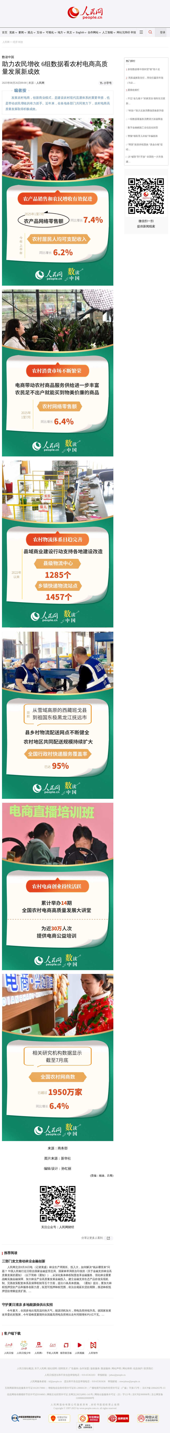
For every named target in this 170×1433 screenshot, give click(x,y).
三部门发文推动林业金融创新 (23, 1261)
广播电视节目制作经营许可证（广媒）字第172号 (114, 1388)
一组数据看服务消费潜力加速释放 (145, 119)
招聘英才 (63, 1368)
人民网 (5, 42)
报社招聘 (52, 1368)
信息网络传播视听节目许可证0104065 (26, 1394)
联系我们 (148, 1368)
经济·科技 (18, 42)
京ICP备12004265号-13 (153, 1388)
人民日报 (9, 1346)
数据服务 (105, 1368)
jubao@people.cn (117, 1375)
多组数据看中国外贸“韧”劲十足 (144, 69)
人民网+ (39, 1346)
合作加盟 (84, 1368)
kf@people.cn (55, 1381)
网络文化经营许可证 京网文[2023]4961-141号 (70, 1394)
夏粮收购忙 (133, 90)
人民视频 (79, 1346)
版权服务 (95, 1368)
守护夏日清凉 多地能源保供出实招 (27, 1304)
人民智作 (93, 1346)
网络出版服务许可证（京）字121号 (113, 1394)
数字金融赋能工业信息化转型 (143, 127)
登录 (162, 32)
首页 (4, 32)
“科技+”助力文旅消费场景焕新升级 (146, 110)
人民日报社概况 (25, 1368)
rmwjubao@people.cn (129, 1381)
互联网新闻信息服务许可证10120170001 (25, 1388)
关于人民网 (40, 1368)
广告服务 (73, 1368)
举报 (133, 32)
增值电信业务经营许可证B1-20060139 (67, 1388)
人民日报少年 (24, 1346)
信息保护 (137, 1368)
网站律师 (127, 1368)
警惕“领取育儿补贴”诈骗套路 (143, 136)
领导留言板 (66, 1346)
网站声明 (116, 1368)
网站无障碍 (123, 32)
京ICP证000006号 (141, 1394)
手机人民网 (52, 1346)
